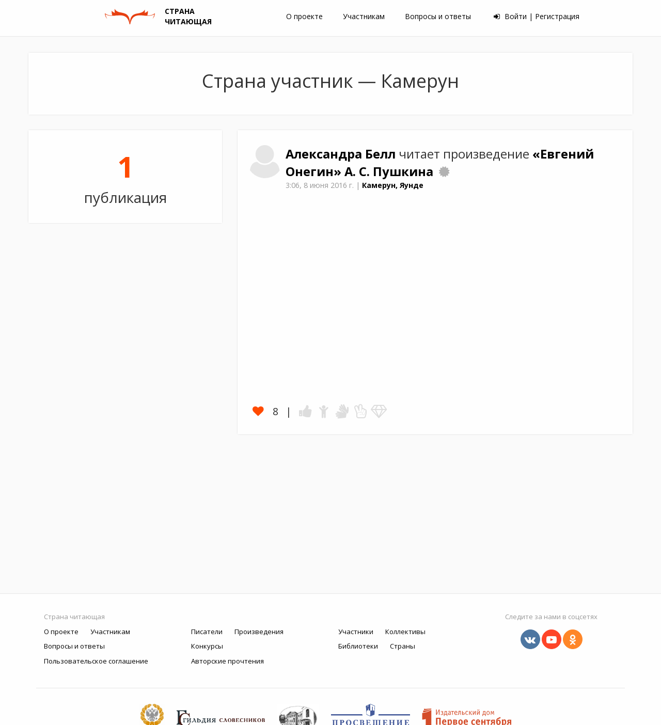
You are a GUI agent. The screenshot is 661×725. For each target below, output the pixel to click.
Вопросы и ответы (438, 16)
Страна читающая (74, 616)
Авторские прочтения (227, 661)
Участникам (364, 16)
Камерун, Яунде (392, 185)
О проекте (304, 16)
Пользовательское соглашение (96, 661)
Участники (355, 631)
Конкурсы (207, 646)
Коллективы (405, 631)
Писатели (207, 631)
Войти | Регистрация (536, 16)
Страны (402, 646)
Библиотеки (358, 646)
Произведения (259, 631)
